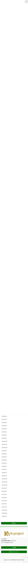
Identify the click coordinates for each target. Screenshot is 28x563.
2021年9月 (4, 488)
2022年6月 (4, 460)
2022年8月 (4, 454)
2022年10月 (4, 447)
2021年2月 (4, 503)
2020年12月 (4, 510)
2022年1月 (4, 475)
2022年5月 (4, 463)
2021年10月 (4, 485)
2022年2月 (4, 472)
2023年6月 (4, 422)
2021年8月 (4, 491)
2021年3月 (4, 500)
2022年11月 (4, 444)
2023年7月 (4, 419)
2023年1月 (4, 438)
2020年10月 (4, 513)
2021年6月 (4, 497)
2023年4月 (4, 428)
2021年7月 (4, 494)
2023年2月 (4, 435)
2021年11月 (4, 482)
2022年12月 (4, 441)
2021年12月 (4, 479)
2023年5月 (4, 425)
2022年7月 (4, 457)
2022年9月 (4, 450)
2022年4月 (4, 466)
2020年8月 (4, 516)
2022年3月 (4, 469)
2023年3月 (4, 432)
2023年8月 (4, 416)
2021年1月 (4, 507)
